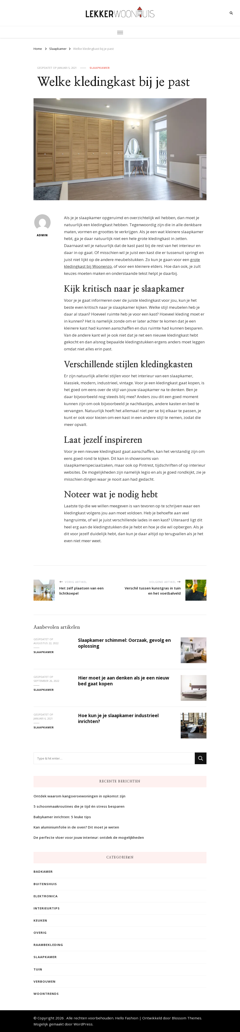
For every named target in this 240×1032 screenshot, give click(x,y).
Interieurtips (47, 908)
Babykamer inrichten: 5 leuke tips (62, 816)
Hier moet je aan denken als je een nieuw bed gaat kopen (123, 680)
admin (42, 225)
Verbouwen (45, 981)
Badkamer (43, 872)
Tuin (38, 969)
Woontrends (46, 994)
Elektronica (46, 896)
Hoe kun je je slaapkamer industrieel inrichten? (118, 718)
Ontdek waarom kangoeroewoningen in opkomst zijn (79, 796)
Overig (40, 932)
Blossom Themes (186, 1018)
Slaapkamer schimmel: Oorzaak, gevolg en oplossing (124, 642)
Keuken (40, 920)
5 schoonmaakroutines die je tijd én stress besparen (79, 806)
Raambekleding (48, 945)
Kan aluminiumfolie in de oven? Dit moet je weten (76, 827)
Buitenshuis (45, 884)
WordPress (83, 1024)
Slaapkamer (100, 67)
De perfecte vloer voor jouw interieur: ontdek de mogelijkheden (89, 837)
